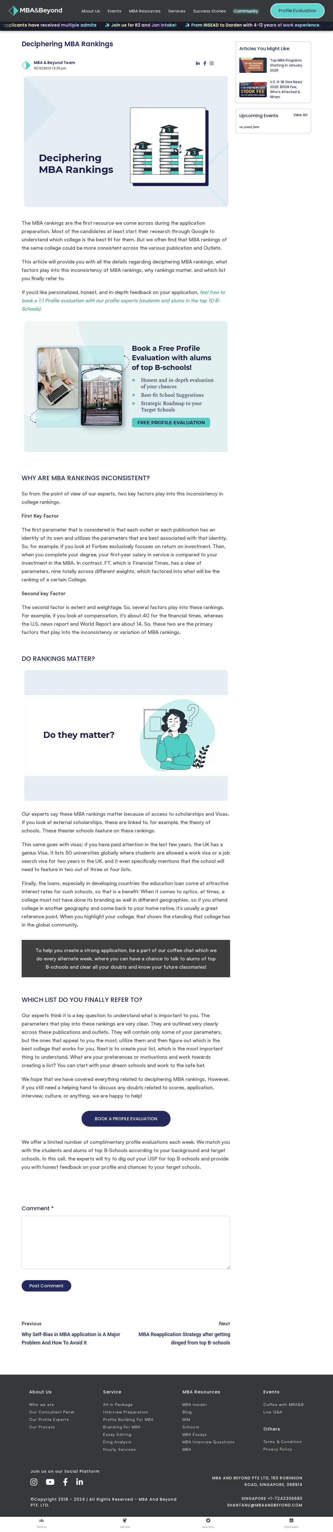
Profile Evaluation (297, 11)
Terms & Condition (282, 1441)
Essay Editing (117, 1434)
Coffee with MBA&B (283, 1404)
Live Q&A (273, 1412)
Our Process (42, 1426)
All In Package (118, 1404)
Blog (187, 1412)
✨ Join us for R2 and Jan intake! (145, 25)
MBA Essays (194, 1434)
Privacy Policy (278, 1449)
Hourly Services (119, 1449)
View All (300, 114)
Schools (190, 1426)
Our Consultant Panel (52, 1412)
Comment (38, 1208)
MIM (186, 1419)
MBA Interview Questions (208, 1441)
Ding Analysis (117, 1441)
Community (246, 11)
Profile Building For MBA (128, 1419)
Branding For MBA (122, 1426)
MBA (187, 1449)
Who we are (41, 1404)
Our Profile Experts (49, 1419)
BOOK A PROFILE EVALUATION (126, 1119)
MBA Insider (194, 1404)
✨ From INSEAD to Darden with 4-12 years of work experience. (257, 25)
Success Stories (209, 11)
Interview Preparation (125, 1412)
